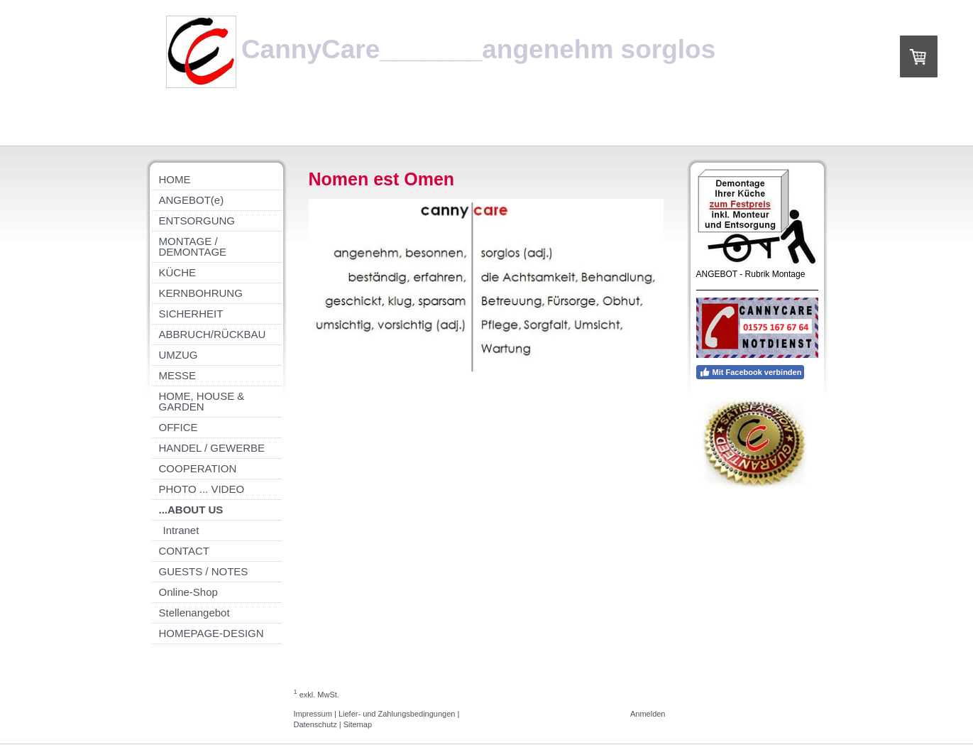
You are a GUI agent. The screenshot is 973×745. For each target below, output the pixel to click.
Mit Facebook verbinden (750, 372)
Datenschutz (315, 724)
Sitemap (357, 724)
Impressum (313, 713)
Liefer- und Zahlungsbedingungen (397, 713)
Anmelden (648, 713)
